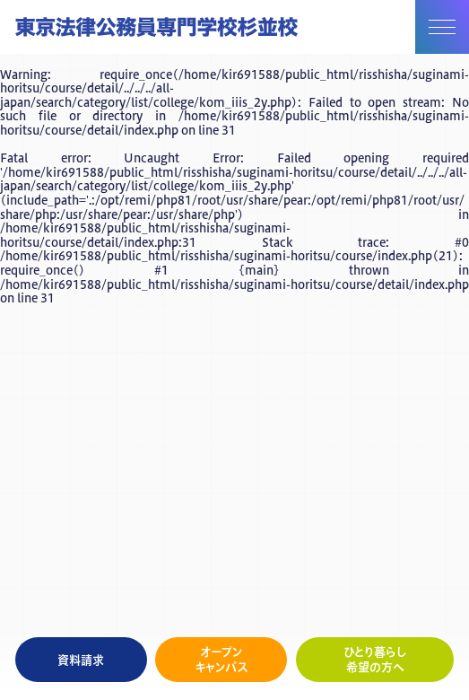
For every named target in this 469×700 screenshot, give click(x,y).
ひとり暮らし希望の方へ (375, 659)
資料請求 (80, 659)
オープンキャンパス (221, 659)
